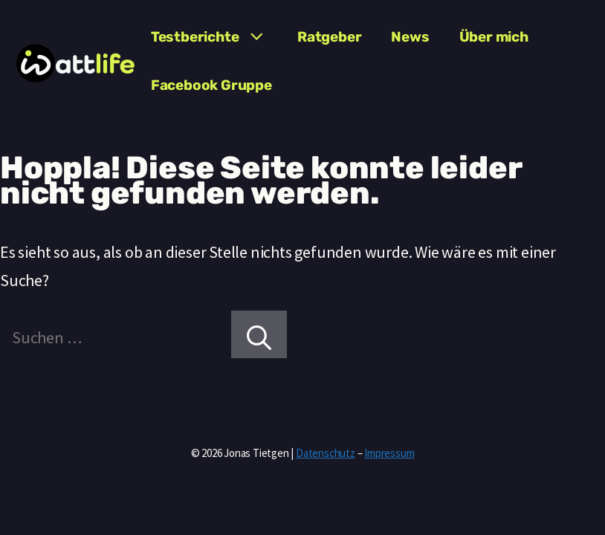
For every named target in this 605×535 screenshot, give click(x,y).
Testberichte (216, 37)
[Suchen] (259, 334)
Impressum (389, 453)
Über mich (493, 36)
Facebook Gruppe (211, 85)
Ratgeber (329, 36)
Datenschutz (325, 453)
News (410, 36)
